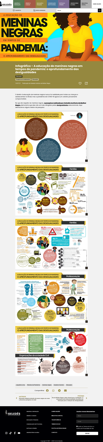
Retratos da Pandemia (33, 385)
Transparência (56, 420)
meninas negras (46, 385)
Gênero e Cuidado (28, 4)
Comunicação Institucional (52, 4)
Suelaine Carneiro (59, 385)
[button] (47, 390)
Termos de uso (56, 424)
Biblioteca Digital (85, 4)
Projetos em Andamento (23, 79)
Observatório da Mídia (74, 4)
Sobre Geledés (97, 4)
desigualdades (62, 105)
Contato (54, 432)
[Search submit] (99, 10)
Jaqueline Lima (20, 385)
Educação (19, 76)
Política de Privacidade (59, 428)
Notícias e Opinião (62, 4)
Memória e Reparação (17, 4)
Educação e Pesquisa (40, 4)
